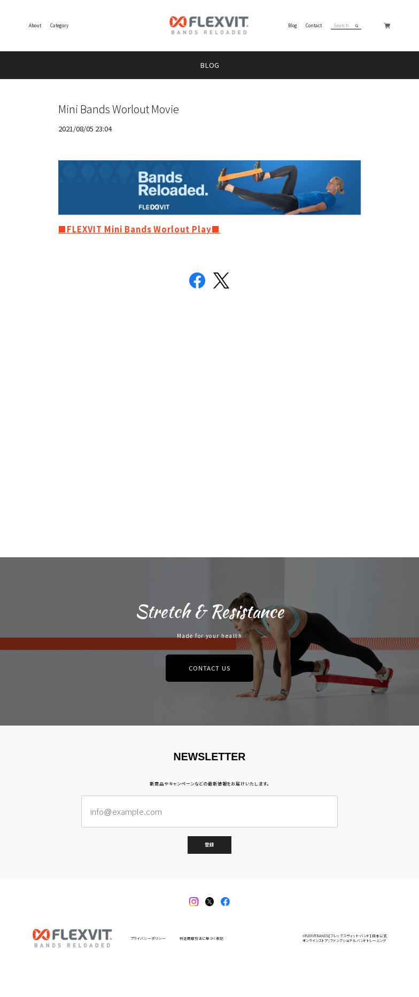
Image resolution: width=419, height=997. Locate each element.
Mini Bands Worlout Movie (118, 108)
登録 (209, 844)
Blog (292, 26)
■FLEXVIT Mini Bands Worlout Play (135, 229)
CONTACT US (209, 668)
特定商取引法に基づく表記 (201, 938)
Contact (314, 26)
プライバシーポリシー (148, 938)
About (35, 26)
